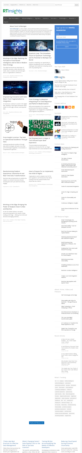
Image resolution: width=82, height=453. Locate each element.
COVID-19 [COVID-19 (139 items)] (69, 377)
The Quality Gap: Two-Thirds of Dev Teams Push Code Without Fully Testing (69, 357)
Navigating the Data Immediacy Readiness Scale (69, 105)
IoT (5, 18)
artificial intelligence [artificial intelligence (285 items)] (59, 371)
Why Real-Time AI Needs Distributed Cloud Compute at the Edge (66, 73)
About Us (29, 4)
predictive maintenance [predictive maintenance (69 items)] (60, 397)
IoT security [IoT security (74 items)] (57, 392)
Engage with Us (14, 4)
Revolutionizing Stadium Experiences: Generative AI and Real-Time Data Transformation (14, 173)
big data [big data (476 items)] (68, 373)
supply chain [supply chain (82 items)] (68, 403)
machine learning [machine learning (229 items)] (72, 392)
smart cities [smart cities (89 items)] (71, 401)
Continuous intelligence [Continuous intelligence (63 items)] (60, 377)
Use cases (53, 18)
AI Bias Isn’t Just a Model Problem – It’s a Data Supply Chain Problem (68, 328)
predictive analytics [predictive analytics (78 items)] (66, 394)
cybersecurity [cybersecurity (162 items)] (69, 379)
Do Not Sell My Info (57, 449)
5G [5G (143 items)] (55, 368)
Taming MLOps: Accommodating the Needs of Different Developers (49, 432)
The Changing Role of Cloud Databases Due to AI (66, 84)
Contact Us (72, 449)
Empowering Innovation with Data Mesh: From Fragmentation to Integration (15, 99)
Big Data (37, 18)
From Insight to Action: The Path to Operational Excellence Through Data (15, 139)
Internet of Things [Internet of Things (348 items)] (66, 390)
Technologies (62, 18)
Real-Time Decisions (7, 221)
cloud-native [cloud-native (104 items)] (61, 375)
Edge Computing (13, 77)
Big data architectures (15, 75)
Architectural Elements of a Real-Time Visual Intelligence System (69, 118)
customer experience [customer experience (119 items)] (60, 379)
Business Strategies (42, 71)
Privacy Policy (66, 449)
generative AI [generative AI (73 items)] (73, 386)
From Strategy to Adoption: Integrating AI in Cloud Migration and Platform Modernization (40, 101)
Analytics (13, 152)
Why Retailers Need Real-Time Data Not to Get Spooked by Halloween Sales (69, 350)
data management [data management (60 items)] (70, 381)
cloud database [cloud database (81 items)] (69, 375)
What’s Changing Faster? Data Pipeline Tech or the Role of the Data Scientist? (31, 432)
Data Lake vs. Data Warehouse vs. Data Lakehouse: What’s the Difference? (65, 80)
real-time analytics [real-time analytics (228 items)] (59, 399)
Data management (33, 186)
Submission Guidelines (47, 449)
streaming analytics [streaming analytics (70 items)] (59, 403)
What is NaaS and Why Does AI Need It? (65, 77)
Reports (6, 22)
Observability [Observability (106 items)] (58, 394)
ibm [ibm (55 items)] (62, 388)
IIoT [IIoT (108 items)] (65, 388)
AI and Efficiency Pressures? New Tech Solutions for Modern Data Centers (69, 336)
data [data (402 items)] (64, 381)
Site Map (77, 449)
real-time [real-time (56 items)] (69, 397)
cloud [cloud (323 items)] (56, 375)
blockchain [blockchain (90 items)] (73, 373)
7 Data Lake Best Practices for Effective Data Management (10, 431)
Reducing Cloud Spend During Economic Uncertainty (69, 431)
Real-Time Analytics (14, 18)
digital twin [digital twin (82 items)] (73, 384)
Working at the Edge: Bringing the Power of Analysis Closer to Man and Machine (15, 207)
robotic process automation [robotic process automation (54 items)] (61, 401)
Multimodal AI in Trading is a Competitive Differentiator (68, 124)
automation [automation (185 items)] (68, 371)
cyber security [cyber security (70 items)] (58, 381)
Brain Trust (35, 4)
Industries (45, 18)
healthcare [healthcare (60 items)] (57, 388)
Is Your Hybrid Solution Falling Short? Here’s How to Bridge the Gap (66, 69)
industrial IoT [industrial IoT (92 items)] (70, 388)
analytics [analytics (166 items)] (62, 368)
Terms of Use (22, 449)
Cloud (30, 116)
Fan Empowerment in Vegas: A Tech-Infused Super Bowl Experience (39, 140)
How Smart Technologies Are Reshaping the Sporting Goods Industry (69, 112)
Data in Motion (65, 58)
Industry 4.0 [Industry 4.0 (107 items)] (57, 390)
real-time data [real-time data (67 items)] (68, 399)
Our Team (6, 4)
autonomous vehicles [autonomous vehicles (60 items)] (60, 373)
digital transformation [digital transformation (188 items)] (65, 384)
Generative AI (38, 153)
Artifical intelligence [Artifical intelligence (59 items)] (69, 368)
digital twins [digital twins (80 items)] (57, 386)
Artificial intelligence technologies (43, 114)
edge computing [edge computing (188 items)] (65, 386)
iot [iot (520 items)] (71, 390)
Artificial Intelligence (27, 18)
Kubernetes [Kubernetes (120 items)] (64, 392)
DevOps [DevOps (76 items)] (57, 384)
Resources (71, 18)
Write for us (22, 4)
